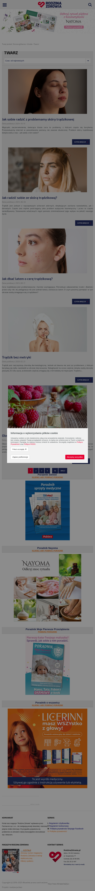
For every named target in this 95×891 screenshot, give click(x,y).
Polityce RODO (29, 444)
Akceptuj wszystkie (75, 457)
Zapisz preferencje (20, 457)
